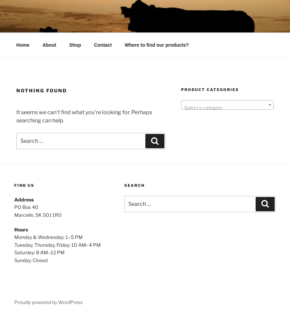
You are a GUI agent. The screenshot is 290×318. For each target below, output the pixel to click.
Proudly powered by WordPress (48, 302)
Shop (75, 45)
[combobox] (227, 105)
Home (23, 45)
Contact (103, 45)
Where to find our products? (157, 45)
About (49, 45)
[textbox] (227, 108)
